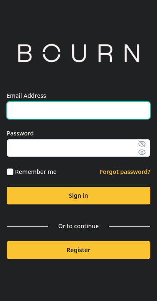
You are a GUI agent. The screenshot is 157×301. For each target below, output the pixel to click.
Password (20, 133)
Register (78, 250)
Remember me (36, 172)
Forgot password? (125, 172)
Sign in (78, 195)
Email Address (26, 95)
